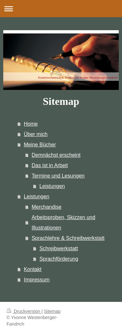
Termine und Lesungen (58, 176)
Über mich (35, 134)
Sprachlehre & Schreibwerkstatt (68, 238)
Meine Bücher (40, 144)
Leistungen (52, 186)
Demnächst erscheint (56, 155)
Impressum (36, 279)
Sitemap (52, 311)
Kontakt (32, 269)
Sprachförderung (58, 259)
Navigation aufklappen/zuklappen (61, 9)
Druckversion (24, 311)
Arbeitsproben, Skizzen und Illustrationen (63, 222)
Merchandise (46, 207)
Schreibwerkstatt (58, 248)
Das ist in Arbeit (50, 165)
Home (31, 124)
